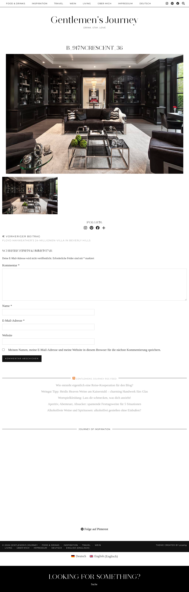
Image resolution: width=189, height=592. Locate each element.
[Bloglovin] (103, 228)
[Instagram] (167, 3)
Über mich (104, 3)
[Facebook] (177, 3)
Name (7, 306)
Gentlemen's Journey (94, 19)
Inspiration (39, 3)
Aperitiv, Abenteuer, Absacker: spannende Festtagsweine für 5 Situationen (94, 404)
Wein (73, 3)
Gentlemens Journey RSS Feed (96, 378)
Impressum (125, 3)
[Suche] (183, 3)
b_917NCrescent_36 (94, 47)
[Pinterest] (172, 3)
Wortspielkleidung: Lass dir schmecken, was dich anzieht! (94, 398)
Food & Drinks (15, 3)
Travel (58, 3)
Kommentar (11, 265)
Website (7, 335)
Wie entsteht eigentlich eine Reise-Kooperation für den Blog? (94, 385)
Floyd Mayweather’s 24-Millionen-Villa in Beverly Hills (46, 238)
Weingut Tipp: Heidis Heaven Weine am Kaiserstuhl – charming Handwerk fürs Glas (94, 391)
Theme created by (171, 545)
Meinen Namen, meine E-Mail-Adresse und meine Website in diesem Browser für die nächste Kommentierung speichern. (84, 350)
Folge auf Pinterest (94, 529)
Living (87, 3)
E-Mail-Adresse (13, 320)
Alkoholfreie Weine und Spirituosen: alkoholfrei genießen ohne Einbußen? (94, 410)
